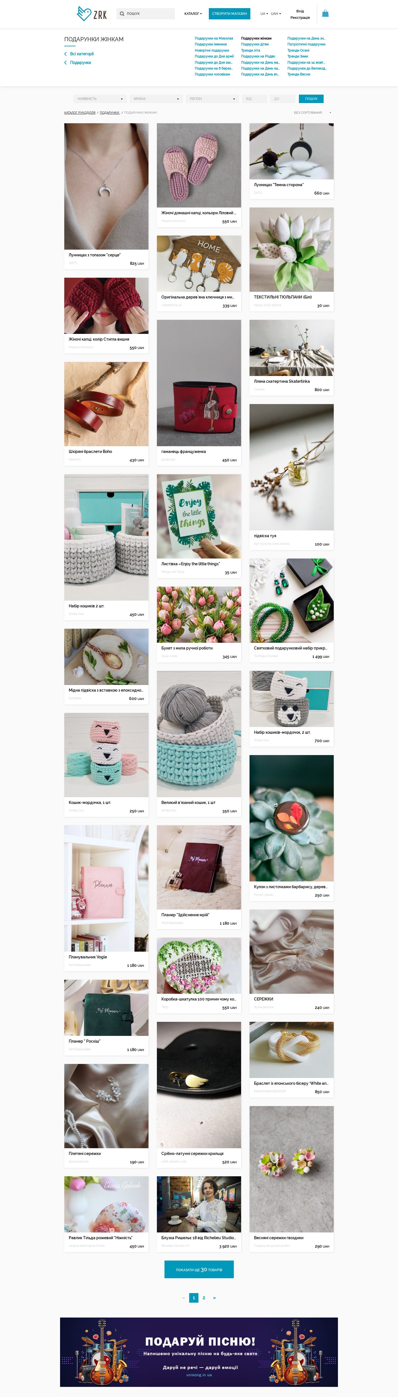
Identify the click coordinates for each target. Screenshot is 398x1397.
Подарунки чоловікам (212, 74)
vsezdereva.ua (171, 305)
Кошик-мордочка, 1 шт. (90, 802)
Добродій (168, 459)
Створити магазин (229, 14)
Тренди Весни (298, 74)
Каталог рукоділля (79, 112)
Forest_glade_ (264, 894)
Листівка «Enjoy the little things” (190, 564)
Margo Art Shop (172, 571)
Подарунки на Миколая (214, 38)
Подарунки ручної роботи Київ (273, 1245)
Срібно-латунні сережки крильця (192, 1153)
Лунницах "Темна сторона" (279, 185)
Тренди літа (250, 51)
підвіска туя (265, 536)
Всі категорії (78, 54)
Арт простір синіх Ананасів (273, 543)
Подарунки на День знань (307, 38)
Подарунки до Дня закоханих (214, 63)
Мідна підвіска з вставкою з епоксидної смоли (106, 690)
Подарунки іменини (211, 44)
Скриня (259, 389)
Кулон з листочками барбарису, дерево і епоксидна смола (291, 887)
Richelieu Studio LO (175, 1245)
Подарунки (77, 63)
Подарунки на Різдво (258, 56)
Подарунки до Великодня (307, 68)
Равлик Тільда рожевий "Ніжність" (100, 1238)
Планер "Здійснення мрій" (185, 915)
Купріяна (75, 698)
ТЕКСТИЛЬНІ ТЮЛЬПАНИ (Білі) (283, 297)
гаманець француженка (183, 451)
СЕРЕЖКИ (263, 999)
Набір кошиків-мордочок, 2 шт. (282, 732)
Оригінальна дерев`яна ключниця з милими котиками (199, 297)
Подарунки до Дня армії (214, 56)
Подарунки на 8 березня (214, 68)
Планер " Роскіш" (84, 1041)
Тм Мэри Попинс (266, 656)
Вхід (300, 11)
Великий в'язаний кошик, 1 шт (188, 802)
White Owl (76, 614)
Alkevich (75, 459)
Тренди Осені (298, 51)
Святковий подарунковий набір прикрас (291, 648)
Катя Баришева (80, 965)
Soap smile (169, 656)
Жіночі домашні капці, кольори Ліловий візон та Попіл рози (199, 213)
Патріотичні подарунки (306, 44)
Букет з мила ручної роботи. (187, 648)
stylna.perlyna (78, 1161)
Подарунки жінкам (256, 38)
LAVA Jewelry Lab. (174, 1161)
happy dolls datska (267, 305)
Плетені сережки (85, 1153)
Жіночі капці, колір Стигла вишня (99, 339)
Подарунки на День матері (260, 63)
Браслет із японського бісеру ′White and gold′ (291, 1083)
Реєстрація (300, 17)
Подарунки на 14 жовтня (307, 63)
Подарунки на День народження (260, 68)
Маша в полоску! (81, 347)
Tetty (165, 1007)
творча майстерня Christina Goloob (87, 1245)
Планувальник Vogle (88, 957)
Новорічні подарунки (212, 51)
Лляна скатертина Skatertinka (282, 381)
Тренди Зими (297, 56)
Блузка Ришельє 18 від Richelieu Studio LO (199, 1238)
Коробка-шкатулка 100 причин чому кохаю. (199, 999)
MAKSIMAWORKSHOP (270, 1091)
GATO (73, 263)
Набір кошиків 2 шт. (86, 606)
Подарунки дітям (255, 44)
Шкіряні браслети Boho (90, 451)
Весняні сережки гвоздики (278, 1238)
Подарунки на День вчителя (260, 74)
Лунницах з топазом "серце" (95, 255)
